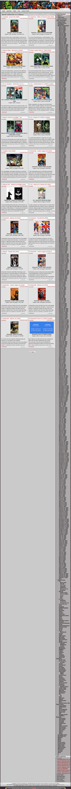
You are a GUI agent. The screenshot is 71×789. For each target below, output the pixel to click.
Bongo (60, 640)
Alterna (61, 619)
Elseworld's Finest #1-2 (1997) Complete (41, 318)
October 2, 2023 (63, 203)
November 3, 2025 (63, 65)
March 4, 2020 (62, 440)
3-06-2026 (3, 18)
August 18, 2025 (63, 79)
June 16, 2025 (62, 90)
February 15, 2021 (63, 377)
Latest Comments (62, 19)
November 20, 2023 (64, 194)
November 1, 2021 (63, 330)
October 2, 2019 (63, 468)
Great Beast (62, 668)
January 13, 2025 (63, 118)
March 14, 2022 (63, 306)
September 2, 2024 (63, 142)
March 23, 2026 (63, 39)
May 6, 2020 (62, 429)
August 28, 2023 (63, 209)
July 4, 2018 (62, 550)
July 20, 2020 (62, 415)
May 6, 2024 (62, 164)
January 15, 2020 (63, 449)
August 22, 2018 (63, 542)
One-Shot (60, 750)
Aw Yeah (62, 662)
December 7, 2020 (63, 389)
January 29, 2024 (63, 181)
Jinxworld (62, 586)
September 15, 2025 (64, 73)
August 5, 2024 (63, 147)
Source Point (62, 710)
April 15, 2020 (62, 432)
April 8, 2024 (62, 169)
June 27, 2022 (62, 287)
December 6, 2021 (63, 323)
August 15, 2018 (63, 543)
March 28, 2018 (63, 568)
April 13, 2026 (62, 35)
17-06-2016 (31, 320)
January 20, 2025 (63, 117)
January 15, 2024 (63, 184)
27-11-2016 (31, 286)
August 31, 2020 (63, 407)
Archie (60, 629)
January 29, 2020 (63, 446)
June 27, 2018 (62, 552)
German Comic (61, 743)
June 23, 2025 (62, 89)
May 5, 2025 (62, 98)
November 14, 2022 (64, 261)
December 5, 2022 (63, 257)
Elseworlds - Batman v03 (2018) (11, 218)
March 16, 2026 (63, 40)
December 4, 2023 (63, 191)
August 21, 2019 (63, 476)
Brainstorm (62, 647)
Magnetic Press (64, 686)
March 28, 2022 (63, 303)
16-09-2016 (3, 320)
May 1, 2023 (62, 231)
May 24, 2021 (62, 359)
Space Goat (62, 712)
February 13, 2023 (63, 245)
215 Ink (61, 609)
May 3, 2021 (62, 363)
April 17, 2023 (62, 233)
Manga (59, 738)
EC (61, 695)
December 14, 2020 (64, 388)
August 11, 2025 (63, 80)
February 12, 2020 (63, 444)
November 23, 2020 (64, 392)
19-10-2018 (3, 253)
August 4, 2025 (63, 81)
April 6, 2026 (62, 37)
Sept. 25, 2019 (62, 469)
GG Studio (61, 667)
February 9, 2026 (63, 47)
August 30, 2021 (63, 341)
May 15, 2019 (62, 493)
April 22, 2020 (62, 431)
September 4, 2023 (63, 208)
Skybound (62, 600)
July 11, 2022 (62, 284)
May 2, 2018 (62, 562)
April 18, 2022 (62, 299)
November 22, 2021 (64, 326)
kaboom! (62, 643)
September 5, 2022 (63, 274)
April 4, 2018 (62, 567)
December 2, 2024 (63, 125)
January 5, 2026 (63, 53)
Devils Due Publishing (60, 658)
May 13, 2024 (62, 162)
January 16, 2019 (63, 515)
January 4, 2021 (63, 384)
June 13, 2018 (62, 554)
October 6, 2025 (63, 70)
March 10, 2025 (63, 108)
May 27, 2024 (62, 160)
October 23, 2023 (63, 199)
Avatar (60, 634)
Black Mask (62, 638)
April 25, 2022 (62, 298)
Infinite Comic (63, 592)
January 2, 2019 (63, 517)
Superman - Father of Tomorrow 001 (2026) (42, 17)
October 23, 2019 (63, 464)
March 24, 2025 (63, 105)
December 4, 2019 (63, 457)
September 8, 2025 (63, 75)
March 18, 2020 (63, 438)
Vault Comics (62, 727)
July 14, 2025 (62, 85)
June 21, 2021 (62, 354)
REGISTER (34, 788)
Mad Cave (61, 690)
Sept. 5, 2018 (62, 539)
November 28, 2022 (64, 259)
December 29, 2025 (64, 54)
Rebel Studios (62, 700)
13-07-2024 (31, 119)
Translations (61, 24)
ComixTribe (62, 656)
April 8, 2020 (62, 434)
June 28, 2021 (62, 353)
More (60, 578)
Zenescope (62, 729)
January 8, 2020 (63, 450)
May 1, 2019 (62, 496)
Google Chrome (61, 784)
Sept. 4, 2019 (62, 473)
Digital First (63, 587)
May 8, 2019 (62, 495)
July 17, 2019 (62, 482)
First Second (62, 665)
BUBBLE (61, 649)
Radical (61, 699)
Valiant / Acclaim (63, 725)
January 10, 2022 (63, 317)
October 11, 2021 (63, 334)
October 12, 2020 (63, 399)
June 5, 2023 (62, 224)
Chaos (60, 653)
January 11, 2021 (63, 383)
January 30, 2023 (63, 247)
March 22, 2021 (63, 370)
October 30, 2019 (63, 463)
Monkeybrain (62, 691)
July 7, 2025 (62, 86)
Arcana (61, 628)
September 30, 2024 (64, 137)
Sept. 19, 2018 (62, 536)
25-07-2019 (31, 152)
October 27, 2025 (63, 66)
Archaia (62, 646)
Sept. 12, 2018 (62, 538)
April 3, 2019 (62, 501)
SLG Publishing (63, 709)
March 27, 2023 (63, 237)
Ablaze (60, 611)
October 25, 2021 (63, 331)
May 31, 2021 (62, 358)
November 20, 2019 (64, 459)
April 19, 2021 (62, 365)
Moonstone (62, 693)
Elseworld (20, 14)
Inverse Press (62, 680)
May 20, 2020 (62, 426)
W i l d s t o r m (64, 588)
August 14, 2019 (63, 477)
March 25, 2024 (63, 171)
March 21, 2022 (63, 304)
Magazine (60, 737)
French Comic (61, 742)
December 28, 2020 (64, 386)
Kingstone (61, 684)
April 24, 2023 (62, 232)
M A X (61, 596)
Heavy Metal (62, 671)
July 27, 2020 (62, 413)
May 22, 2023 (62, 227)
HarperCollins (62, 670)
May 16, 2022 (62, 294)
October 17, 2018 (63, 531)
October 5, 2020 (63, 401)
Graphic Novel (22, 152)
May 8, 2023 (62, 230)
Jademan (61, 681)
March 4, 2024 (62, 175)
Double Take (62, 660)
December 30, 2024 (64, 120)
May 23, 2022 (62, 293)
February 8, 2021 (63, 378)
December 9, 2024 (63, 124)
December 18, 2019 (64, 454)
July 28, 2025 (62, 82)
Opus (60, 696)
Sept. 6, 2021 (62, 340)
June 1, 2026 (22, 18)
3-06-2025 (31, 85)
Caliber (61, 651)
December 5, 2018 (63, 523)
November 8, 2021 (63, 328)
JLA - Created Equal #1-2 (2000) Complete (42, 84)
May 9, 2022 (62, 295)
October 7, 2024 (63, 136)
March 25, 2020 (63, 436)
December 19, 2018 (64, 520)
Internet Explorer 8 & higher (34, 784)
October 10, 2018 (63, 533)
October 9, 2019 (63, 467)
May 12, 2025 (62, 96)
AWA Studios (62, 635)
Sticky (59, 752)
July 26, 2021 (62, 347)
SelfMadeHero (62, 706)
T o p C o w (63, 601)
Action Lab (62, 614)
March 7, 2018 (62, 572)
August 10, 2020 (63, 411)
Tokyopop (61, 720)
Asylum (61, 633)
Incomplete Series (62, 734)
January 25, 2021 (63, 380)
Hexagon (61, 677)
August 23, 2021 (63, 342)
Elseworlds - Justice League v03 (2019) (41, 151)
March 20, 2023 (63, 238)
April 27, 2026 (62, 33)
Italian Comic (61, 745)
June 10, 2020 (62, 422)
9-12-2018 (31, 186)
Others (60, 733)
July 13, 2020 (62, 416)
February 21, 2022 (63, 309)
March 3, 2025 (62, 109)
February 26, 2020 (63, 441)
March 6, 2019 (62, 506)
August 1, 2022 (63, 280)
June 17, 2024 (62, 156)
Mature (59, 739)
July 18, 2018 (62, 548)
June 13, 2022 (62, 289)
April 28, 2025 (62, 99)
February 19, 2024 (63, 177)
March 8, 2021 (62, 373)
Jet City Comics (63, 682)
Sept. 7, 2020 (62, 406)
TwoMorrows (62, 723)
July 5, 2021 (62, 351)
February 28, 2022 (63, 308)
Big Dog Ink (63, 632)
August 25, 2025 (63, 77)
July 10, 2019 (62, 483)
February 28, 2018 (63, 573)
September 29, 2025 (64, 71)
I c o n (61, 595)
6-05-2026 (3, 52)
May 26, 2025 (62, 94)
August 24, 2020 (63, 408)
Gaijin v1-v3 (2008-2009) (62, 768)
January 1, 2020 (63, 451)
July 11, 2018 (62, 549)
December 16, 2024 (64, 123)
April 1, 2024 (62, 170)
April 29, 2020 (62, 430)
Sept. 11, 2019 (62, 472)
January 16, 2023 (63, 250)
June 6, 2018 (62, 556)
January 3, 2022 (63, 318)
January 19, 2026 (63, 51)
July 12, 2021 (62, 350)
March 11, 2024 (63, 174)
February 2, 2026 (63, 48)
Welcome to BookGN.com (19, 4)
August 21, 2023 (63, 210)
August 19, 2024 (63, 145)
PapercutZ (61, 698)
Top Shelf (61, 722)
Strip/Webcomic (62, 736)
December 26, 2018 (64, 519)
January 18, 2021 (63, 382)
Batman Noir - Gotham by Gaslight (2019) (14, 184)
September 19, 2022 (64, 271)
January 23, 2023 (63, 249)
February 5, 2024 (63, 180)
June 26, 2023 (62, 221)
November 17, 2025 (64, 62)
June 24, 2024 (62, 155)
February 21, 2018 (63, 575)
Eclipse (61, 663)
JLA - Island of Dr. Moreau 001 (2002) (40, 184)
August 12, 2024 (63, 146)
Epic (61, 597)
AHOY (60, 616)
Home (59, 15)
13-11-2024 (3, 119)
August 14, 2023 (63, 212)
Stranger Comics (63, 714)
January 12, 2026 (63, 52)
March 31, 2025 (63, 104)
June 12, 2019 (62, 488)
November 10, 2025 (64, 63)
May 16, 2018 (62, 559)
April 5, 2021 (62, 368)
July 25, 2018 (62, 547)
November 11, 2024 (64, 129)
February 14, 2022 (63, 311)
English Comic (10, 14)
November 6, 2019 (63, 462)
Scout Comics (62, 705)
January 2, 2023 (63, 252)
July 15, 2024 (62, 151)
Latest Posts (61, 17)
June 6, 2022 (62, 290)
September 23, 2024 (64, 138)
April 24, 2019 (62, 497)
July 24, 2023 (62, 216)
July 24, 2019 (62, 481)
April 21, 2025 (62, 100)
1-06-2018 (31, 253)
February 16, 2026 (63, 46)
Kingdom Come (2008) (9, 151)
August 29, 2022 (63, 275)
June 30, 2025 (62, 87)
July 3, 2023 (62, 219)
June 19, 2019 (62, 487)
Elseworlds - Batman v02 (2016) (39, 285)
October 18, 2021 (63, 332)
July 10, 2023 (62, 218)
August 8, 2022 (63, 279)
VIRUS (61, 673)
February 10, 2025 (63, 113)
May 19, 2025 (62, 95)
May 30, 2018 (62, 557)
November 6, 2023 (63, 197)
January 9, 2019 (63, 516)
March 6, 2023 (62, 241)
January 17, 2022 (63, 316)
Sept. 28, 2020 (62, 402)
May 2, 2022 (62, 297)
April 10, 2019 (62, 500)
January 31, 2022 (63, 313)
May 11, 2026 (62, 30)
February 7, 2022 (63, 312)
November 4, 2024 (63, 131)
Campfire (61, 652)
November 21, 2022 (64, 260)
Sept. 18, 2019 (62, 471)
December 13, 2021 (64, 322)
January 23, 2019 (63, 514)
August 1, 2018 (63, 545)
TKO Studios (62, 719)
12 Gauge (61, 606)
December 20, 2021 (64, 321)
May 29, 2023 (62, 226)
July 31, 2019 (62, 479)
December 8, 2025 (63, 58)
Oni (60, 694)
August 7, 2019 (63, 478)
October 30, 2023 (63, 198)
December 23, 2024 (64, 122)
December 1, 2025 (63, 60)
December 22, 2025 (64, 56)
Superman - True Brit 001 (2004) (39, 218)
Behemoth (61, 637)
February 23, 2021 (63, 375)
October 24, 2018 (63, 530)
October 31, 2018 (63, 529)
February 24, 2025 (63, 110)
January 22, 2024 (63, 183)
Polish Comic (61, 746)
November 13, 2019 (64, 460)
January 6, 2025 (63, 119)
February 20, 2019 (63, 509)
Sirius (60, 708)
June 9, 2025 (62, 91)
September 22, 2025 (21, 85)
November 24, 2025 (64, 61)
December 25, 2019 (64, 453)
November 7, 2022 (63, 262)
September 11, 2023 (64, 207)
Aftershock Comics (64, 615)
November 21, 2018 (64, 525)
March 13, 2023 (63, 240)
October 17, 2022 (63, 266)
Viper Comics (62, 728)
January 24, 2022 (63, 314)
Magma (62, 672)
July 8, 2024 (62, 152)
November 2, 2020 (63, 396)
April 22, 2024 (62, 166)
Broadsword (62, 648)
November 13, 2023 (64, 195)
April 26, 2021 (62, 364)
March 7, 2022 (62, 307)
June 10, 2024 (62, 157)
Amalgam (61, 621)
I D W (60, 605)
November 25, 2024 (64, 127)
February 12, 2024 (63, 179)
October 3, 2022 (63, 269)
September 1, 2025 (63, 76)
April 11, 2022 (62, 301)
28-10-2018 (31, 219)
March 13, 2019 (63, 505)
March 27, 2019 (63, 502)
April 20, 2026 (62, 34)
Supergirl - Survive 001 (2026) (11, 17)
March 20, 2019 (63, 503)
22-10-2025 (31, 52)
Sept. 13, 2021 (62, 339)
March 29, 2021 (63, 369)
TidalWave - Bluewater (60, 716)
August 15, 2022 (63, 278)
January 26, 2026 (63, 49)
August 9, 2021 (63, 345)
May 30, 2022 (62, 292)
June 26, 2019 (62, 486)
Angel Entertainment (64, 625)
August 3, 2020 (63, 412)
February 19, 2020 (63, 443)
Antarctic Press (63, 627)
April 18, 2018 (62, 564)
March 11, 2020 (63, 439)
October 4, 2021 (63, 335)
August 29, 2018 (63, 540)
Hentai (59, 741)
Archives (60, 751)
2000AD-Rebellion (63, 608)
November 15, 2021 (64, 327)
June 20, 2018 (62, 553)
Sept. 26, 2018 (62, 535)
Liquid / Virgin (62, 687)
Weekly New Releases (63, 25)
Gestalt (61, 666)
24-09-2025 (3, 85)
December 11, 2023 (64, 190)
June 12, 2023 (62, 223)
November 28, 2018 (64, 524)
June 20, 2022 (62, 288)
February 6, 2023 (63, 246)
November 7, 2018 (63, 528)
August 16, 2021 (63, 344)
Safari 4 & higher (52, 784)
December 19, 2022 (64, 255)
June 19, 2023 (62, 222)
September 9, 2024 (63, 141)
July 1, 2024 (62, 153)
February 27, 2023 (63, 242)
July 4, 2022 (62, 285)
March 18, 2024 (63, 172)
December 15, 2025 (64, 57)
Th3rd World (62, 718)
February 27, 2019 (63, 507)
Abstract (61, 613)
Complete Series (49, 85)
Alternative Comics (64, 620)
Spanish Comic (62, 747)
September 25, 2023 (64, 204)
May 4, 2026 (62, 32)
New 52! (62, 583)
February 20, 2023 (63, 243)
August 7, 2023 (63, 213)
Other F (61, 732)
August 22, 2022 (63, 276)
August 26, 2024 (63, 143)
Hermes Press (62, 675)
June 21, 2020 (62, 420)
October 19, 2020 (63, 398)
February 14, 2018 (63, 576)
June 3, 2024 (62, 158)
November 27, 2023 (64, 193)
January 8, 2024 (63, 185)
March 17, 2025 (63, 106)
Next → (33, 352)
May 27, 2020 (62, 425)
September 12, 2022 (64, 273)
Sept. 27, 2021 (62, 336)
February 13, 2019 (63, 510)
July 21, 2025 (62, 84)
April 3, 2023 (62, 236)
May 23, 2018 (62, 558)
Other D (61, 731)
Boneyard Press (63, 639)
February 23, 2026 (63, 44)
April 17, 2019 (62, 498)
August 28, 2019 (63, 474)
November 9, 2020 (63, 394)
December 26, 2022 (64, 254)
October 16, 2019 (63, 465)
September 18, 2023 (64, 205)
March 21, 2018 (63, 569)
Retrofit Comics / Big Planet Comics (63, 703)
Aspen (60, 630)
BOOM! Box (63, 644)
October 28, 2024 (63, 132)
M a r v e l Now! (64, 594)
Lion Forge (62, 685)
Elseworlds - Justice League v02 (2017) (41, 251)
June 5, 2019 (62, 490)
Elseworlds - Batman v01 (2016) (11, 318)
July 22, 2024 (62, 150)
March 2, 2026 (62, 43)
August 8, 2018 (63, 544)
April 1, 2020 (62, 435)
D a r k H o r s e (63, 604)
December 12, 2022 (64, 256)
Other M (61, 591)
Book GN (4, 14)
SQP (60, 713)
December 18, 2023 (64, 189)
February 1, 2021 (63, 379)
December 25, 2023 (64, 188)
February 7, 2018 (63, 577)
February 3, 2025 (63, 114)
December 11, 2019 (64, 455)
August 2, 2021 (63, 346)
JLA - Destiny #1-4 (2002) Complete (40, 117)
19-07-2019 (3, 186)
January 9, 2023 (63, 251)
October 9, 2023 (63, 202)
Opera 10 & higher (44, 784)
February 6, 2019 (63, 511)
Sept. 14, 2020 (62, 405)
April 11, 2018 (62, 566)
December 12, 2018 (64, 521)
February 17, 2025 (63, 112)
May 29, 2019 (62, 491)
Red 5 (60, 701)
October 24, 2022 (63, 265)
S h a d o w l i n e (64, 602)
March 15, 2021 (63, 372)
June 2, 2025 (62, 93)
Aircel (60, 618)
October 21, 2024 (63, 133)
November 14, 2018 (64, 526)
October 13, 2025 (63, 68)
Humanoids (62, 679)
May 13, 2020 (62, 427)
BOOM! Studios (63, 642)
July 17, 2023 (62, 217)
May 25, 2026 (50, 18)
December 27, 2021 (64, 320)
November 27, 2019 (64, 458)
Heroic (60, 676)
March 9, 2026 (62, 42)
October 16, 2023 (63, 200)
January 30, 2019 (63, 512)
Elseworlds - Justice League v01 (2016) (13, 285)
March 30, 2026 (63, 38)
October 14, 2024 (63, 134)
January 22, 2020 (63, 448)
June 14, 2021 (62, 355)
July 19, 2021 (62, 349)
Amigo (60, 624)
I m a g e (61, 599)
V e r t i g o (63, 585)
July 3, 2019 (62, 484)
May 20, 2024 (62, 161)
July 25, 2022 (62, 282)
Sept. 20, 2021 (62, 337)
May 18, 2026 (62, 29)
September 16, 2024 (64, 139)
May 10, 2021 (62, 361)
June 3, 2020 (62, 424)
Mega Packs (61, 748)
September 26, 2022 (64, 270)
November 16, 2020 (64, 393)
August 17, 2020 (63, 410)
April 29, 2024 (62, 165)
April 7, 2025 (62, 103)
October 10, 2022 (63, 268)
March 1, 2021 (62, 374)
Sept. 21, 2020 (62, 403)
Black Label (63, 582)
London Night (62, 689)
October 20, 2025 (63, 67)
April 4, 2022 (62, 302)
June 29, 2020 (62, 419)
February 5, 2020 (63, 445)
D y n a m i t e (62, 661)
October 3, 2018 (63, 534)
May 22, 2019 (62, 492)
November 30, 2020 (64, 391)
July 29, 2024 (62, 148)
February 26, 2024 (63, 176)
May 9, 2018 (62, 561)
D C (16, 14)
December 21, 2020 (64, 387)
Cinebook (61, 654)
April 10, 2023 (62, 235)
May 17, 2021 (62, 360)
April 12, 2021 (62, 366)
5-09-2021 (3, 152)
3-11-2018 (3, 219)
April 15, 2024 (62, 167)
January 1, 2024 (63, 186)
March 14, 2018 (63, 571)
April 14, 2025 (62, 101)
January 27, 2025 (63, 115)
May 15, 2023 (62, 228)
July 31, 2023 (62, 214)
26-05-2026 (31, 18)
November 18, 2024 (64, 128)
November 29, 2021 (64, 325)
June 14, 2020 (62, 421)
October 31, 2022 (63, 264)
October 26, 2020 (63, 397)
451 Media (61, 610)
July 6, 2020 (62, 417)
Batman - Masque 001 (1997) (11, 251)
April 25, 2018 (62, 563)
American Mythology (64, 623)
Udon (60, 724)
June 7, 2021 (62, 356)
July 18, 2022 (62, 283)
